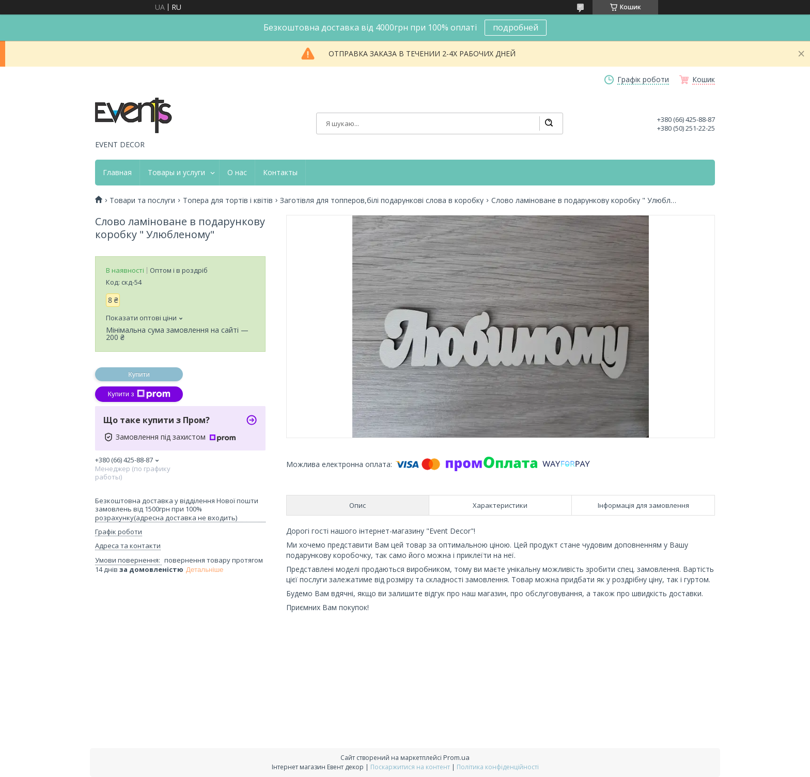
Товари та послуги (142, 200)
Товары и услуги (176, 172)
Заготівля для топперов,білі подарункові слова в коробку (382, 200)
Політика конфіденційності (498, 767)
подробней (515, 27)
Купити (139, 374)
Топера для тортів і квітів (228, 200)
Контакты (280, 172)
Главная (117, 172)
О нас (237, 172)
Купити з (138, 394)
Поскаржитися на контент (410, 767)
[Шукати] (548, 123)
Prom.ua (456, 757)
